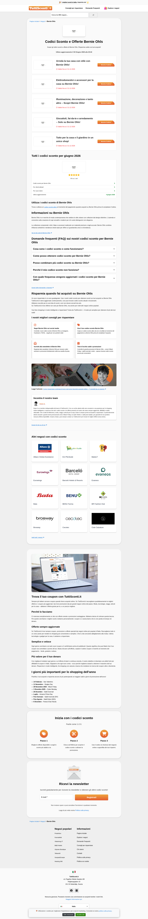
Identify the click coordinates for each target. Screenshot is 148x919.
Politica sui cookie (83, 861)
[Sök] (93, 15)
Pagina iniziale (34, 21)
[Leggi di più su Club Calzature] (103, 521)
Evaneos (95, 483)
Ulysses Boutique (60, 849)
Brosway (37, 530)
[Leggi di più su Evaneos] (103, 474)
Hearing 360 (59, 861)
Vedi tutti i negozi (38, 539)
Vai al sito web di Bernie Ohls (42, 235)
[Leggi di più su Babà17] (103, 450)
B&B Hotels (58, 845)
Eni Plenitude (68, 459)
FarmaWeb (58, 837)
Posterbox (58, 833)
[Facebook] (71, 890)
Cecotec (65, 530)
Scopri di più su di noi (40, 427)
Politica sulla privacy (82, 810)
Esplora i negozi (111, 8)
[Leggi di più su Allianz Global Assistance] (44, 450)
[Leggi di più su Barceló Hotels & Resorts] (73, 474)
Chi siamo (80, 849)
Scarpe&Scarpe (60, 857)
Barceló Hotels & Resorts (73, 483)
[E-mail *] (56, 797)
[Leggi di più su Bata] (44, 497)
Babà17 (95, 459)
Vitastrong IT (59, 841)
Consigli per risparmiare (74, 8)
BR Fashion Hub (99, 506)
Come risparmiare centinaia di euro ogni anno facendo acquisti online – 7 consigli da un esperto (76, 391)
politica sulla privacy (105, 911)
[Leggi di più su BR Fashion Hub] (103, 497)
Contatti (79, 853)
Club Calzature (98, 530)
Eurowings (37, 483)
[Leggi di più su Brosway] (44, 521)
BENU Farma (68, 506)
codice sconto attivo (50, 207)
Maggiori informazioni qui (73, 899)
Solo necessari (68, 914)
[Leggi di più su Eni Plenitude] (73, 450)
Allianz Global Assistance (43, 459)
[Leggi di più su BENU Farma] (73, 497)
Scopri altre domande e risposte (43, 290)
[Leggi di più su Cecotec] (73, 521)
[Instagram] (76, 890)
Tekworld (58, 853)
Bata (35, 506)
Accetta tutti (81, 914)
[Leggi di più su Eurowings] (44, 474)
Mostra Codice (107, 64)
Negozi (43, 21)
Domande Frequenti (93, 8)
